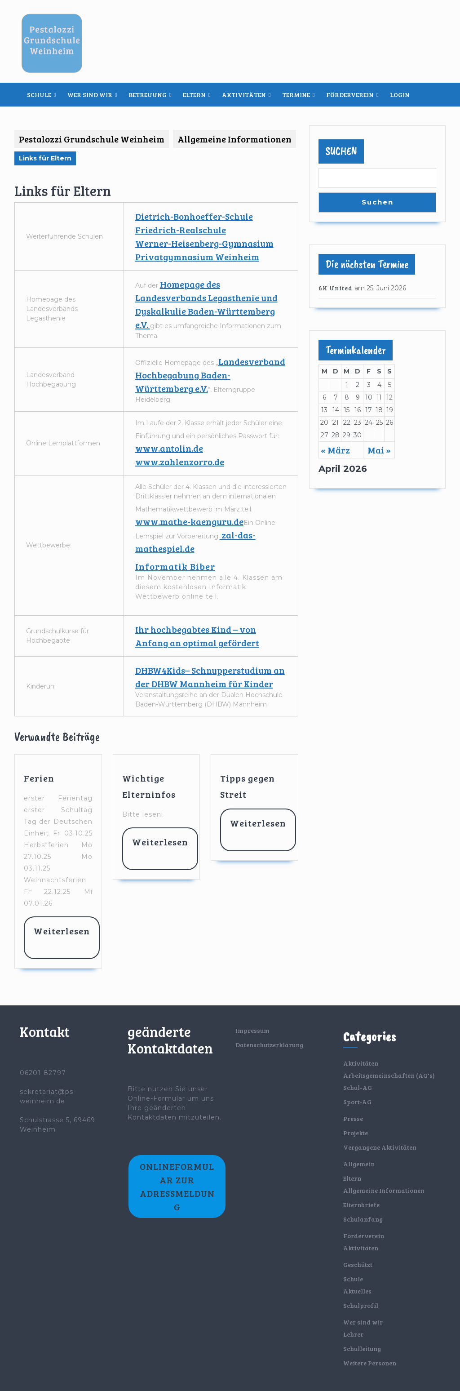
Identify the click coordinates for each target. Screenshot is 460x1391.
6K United (335, 288)
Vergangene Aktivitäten (379, 1147)
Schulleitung (362, 1348)
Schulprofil (360, 1305)
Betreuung (147, 94)
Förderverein (350, 94)
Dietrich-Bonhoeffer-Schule (194, 216)
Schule (39, 94)
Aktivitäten (244, 94)
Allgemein (359, 1164)
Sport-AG (357, 1102)
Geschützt (357, 1264)
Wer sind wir (89, 94)
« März (335, 450)
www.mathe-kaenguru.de (189, 521)
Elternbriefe (361, 1204)
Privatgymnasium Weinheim (197, 256)
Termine (296, 94)
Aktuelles (357, 1291)
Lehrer (353, 1334)
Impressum (252, 1030)
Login (400, 94)
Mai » (379, 450)
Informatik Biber (175, 566)
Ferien (39, 778)
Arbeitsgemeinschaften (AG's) (389, 1075)
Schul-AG (357, 1087)
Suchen (341, 151)
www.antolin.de (169, 448)
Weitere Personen (369, 1363)
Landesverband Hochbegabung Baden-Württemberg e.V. (210, 375)
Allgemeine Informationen (234, 139)
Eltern (194, 94)
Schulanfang (363, 1219)
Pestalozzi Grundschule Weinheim (91, 139)
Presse (353, 1118)
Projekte (355, 1133)
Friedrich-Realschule (180, 229)
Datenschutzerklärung (269, 1044)
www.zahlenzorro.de (179, 461)
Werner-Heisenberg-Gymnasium (204, 243)
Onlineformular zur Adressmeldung (177, 1186)
